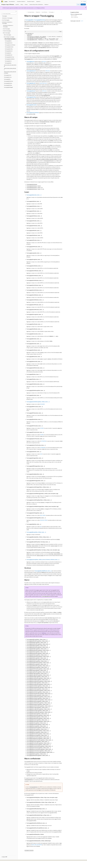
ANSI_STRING (42, 515)
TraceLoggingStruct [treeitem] (8, 61)
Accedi (84, 1)
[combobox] (8, 14)
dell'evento (44, 61)
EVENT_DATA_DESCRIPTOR (37, 844)
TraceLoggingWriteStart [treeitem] (8, 83)
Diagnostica (38, 12)
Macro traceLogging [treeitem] (7, 34)
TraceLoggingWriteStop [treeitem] (8, 85)
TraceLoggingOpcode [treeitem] (8, 54)
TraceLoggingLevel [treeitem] (8, 53)
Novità (78, 4)
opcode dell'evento (43, 83)
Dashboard (83, 4)
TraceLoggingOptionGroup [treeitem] (9, 57)
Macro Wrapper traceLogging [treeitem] (10, 38)
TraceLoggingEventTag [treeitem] (8, 48)
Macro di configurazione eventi (76, 14)
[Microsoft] (2, 1)
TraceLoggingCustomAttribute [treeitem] (10, 44)
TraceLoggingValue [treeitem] (8, 63)
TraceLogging (51, 12)
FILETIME (42, 428)
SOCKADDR (42, 404)
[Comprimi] (16, 11)
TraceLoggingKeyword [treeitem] (8, 50)
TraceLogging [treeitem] (4, 16)
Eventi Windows (44, 12)
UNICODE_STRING (43, 520)
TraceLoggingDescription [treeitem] (9, 46)
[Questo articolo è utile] (81, 21)
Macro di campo (74, 15)
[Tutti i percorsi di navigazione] (25, 12)
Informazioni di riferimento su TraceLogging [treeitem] (8, 26)
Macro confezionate (74, 17)
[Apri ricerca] (82, 1)
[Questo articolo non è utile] (82, 21)
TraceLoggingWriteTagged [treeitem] (8, 87)
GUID (41, 454)
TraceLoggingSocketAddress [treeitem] (9, 59)
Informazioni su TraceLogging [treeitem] (7, 18)
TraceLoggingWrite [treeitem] (7, 79)
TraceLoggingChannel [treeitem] (8, 42)
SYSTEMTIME (43, 441)
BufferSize (44, 633)
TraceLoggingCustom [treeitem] (7, 75)
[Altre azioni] (62, 12)
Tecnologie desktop (31, 12)
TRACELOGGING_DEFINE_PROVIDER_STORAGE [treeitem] (10, 72)
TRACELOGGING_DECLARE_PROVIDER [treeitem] (10, 66)
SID (40, 526)
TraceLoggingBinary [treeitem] (8, 40)
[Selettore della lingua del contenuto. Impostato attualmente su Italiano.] (3, 859)
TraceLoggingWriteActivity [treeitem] (8, 81)
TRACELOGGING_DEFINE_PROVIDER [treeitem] (10, 69)
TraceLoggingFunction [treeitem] (8, 77)
